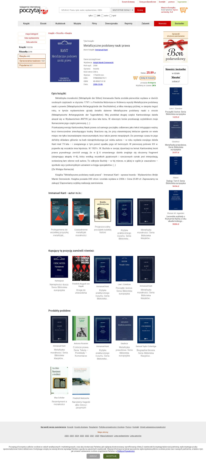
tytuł (114, 16)
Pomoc (129, 427)
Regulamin (93, 427)
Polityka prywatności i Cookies (112, 427)
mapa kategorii (31, 34)
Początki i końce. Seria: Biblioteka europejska (124, 291)
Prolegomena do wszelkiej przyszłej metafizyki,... (59, 232)
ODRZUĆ (93, 456)
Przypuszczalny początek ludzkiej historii (102, 229)
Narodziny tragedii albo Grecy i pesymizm (81, 405)
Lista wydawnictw (121, 436)
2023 (82, 436)
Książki (22, 47)
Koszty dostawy (81, 427)
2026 (67, 436)
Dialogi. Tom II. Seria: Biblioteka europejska (176, 182)
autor (106, 16)
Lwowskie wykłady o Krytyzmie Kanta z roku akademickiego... (175, 218)
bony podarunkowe (148, 2)
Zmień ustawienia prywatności (153, 427)
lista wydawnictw (32, 38)
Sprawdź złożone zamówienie (175, 35)
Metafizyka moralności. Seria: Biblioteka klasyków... (146, 234)
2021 (92, 436)
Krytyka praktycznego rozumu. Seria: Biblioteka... (124, 234)
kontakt (162, 2)
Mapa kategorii (106, 436)
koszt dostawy (128, 2)
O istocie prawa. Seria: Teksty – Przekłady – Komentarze (81, 351)
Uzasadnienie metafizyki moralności (81, 232)
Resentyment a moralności (59, 403)
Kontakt (136, 427)
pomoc (171, 2)
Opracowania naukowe (30, 61)
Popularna (24, 65)
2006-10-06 (98, 84)
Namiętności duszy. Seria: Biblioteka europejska (59, 287)
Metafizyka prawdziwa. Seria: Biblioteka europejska (124, 351)
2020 (97, 436)
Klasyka (22, 56)
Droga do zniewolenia (81, 291)
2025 (72, 436)
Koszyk (70, 427)
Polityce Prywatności (126, 451)
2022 (87, 436)
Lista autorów (135, 436)
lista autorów (31, 42)
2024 (77, 436)
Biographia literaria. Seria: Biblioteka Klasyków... (146, 353)
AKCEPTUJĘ (111, 456)
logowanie (182, 2)
